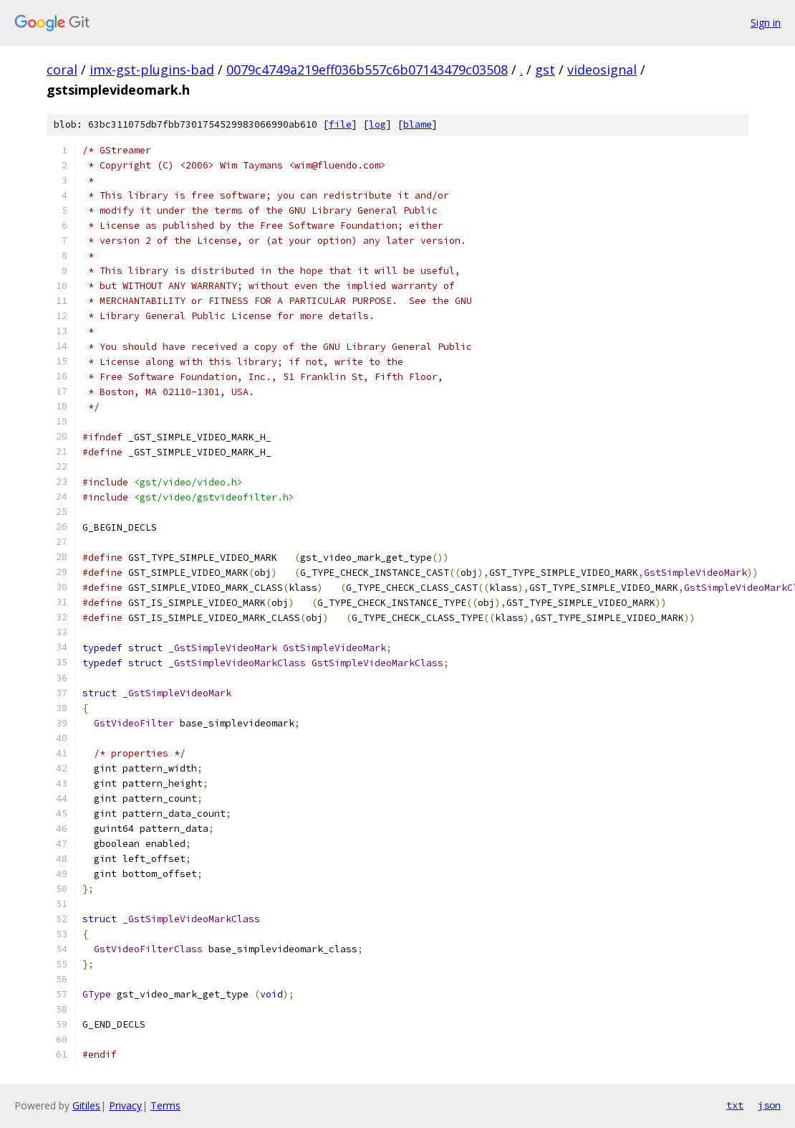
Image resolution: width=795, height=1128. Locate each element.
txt (734, 1105)
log (377, 124)
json (769, 1105)
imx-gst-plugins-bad (152, 69)
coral (62, 69)
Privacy (125, 1105)
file (340, 124)
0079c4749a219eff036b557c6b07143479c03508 (367, 69)
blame (417, 124)
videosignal (602, 69)
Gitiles (86, 1105)
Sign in (766, 22)
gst (545, 69)
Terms (165, 1105)
